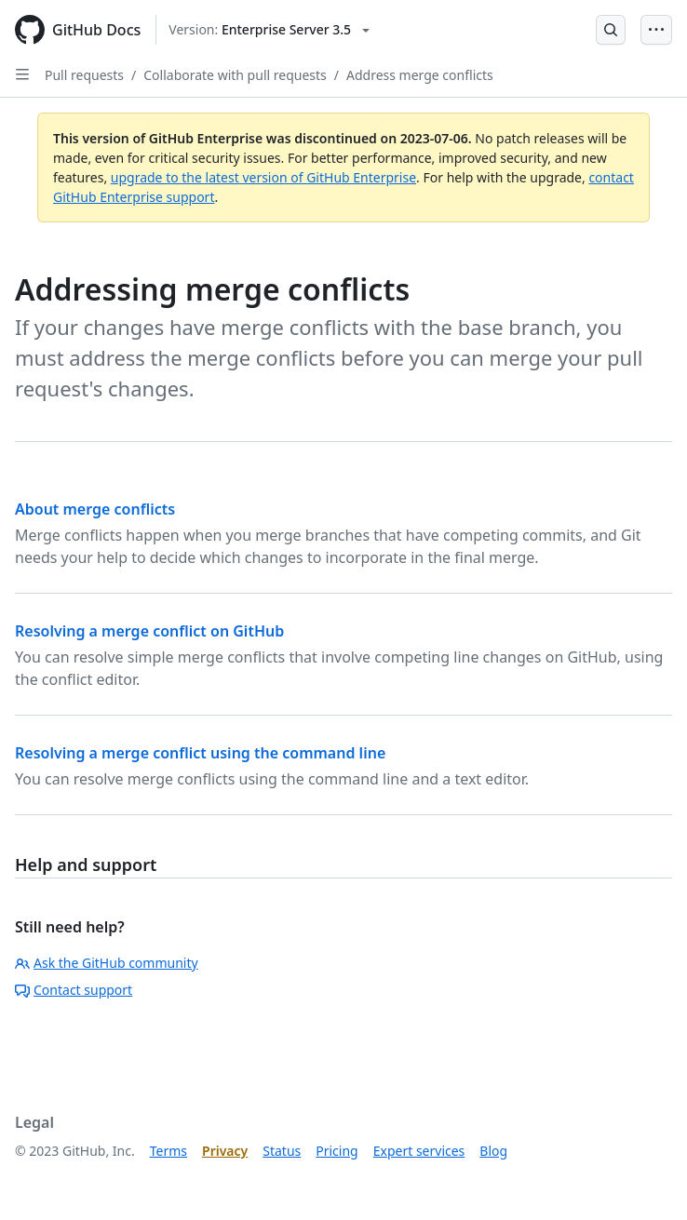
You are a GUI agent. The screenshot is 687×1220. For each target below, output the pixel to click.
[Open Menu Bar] (656, 30)
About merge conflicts (95, 509)
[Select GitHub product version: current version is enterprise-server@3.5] (269, 30)
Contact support (73, 990)
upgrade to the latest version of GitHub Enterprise (263, 177)
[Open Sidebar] (22, 74)
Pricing (336, 1151)
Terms (168, 1151)
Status (282, 1151)
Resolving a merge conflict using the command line (200, 753)
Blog (493, 1151)
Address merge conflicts (419, 75)
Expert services (419, 1151)
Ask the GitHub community (106, 963)
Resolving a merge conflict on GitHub (149, 631)
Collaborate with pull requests (235, 75)
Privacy (225, 1151)
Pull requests (84, 75)
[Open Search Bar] (611, 30)
